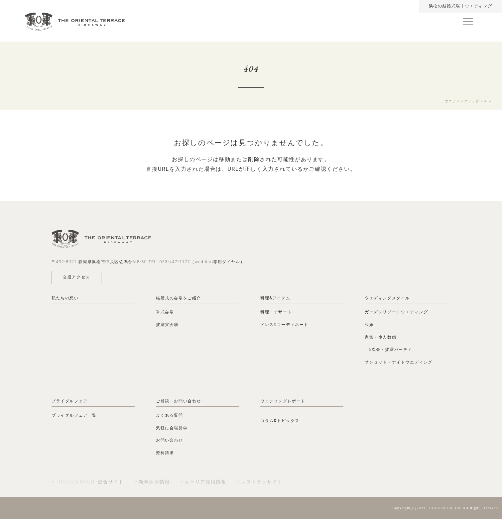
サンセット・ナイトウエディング (399, 362)
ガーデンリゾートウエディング (396, 312)
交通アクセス (76, 277)
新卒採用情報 (154, 481)
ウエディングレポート (283, 401)
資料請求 (165, 453)
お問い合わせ (169, 440)
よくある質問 (169, 415)
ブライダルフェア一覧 (74, 415)
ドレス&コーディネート (284, 324)
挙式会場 (165, 312)
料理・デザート (276, 312)
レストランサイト (262, 481)
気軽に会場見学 (172, 428)
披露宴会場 (167, 324)
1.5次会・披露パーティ (388, 349)
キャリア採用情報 (205, 481)
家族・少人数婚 (380, 337)
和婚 (369, 324)
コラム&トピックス (280, 420)
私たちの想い (65, 298)
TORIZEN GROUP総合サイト (90, 481)
